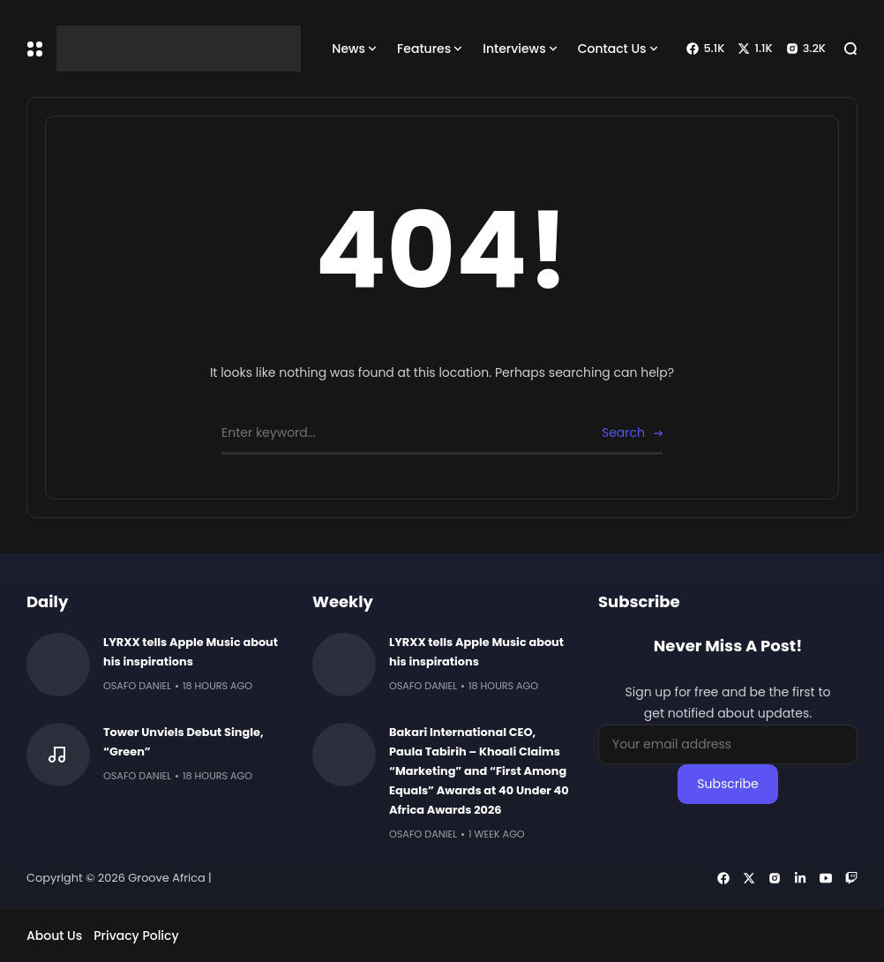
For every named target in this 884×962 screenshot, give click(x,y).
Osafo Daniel (137, 686)
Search (623, 432)
